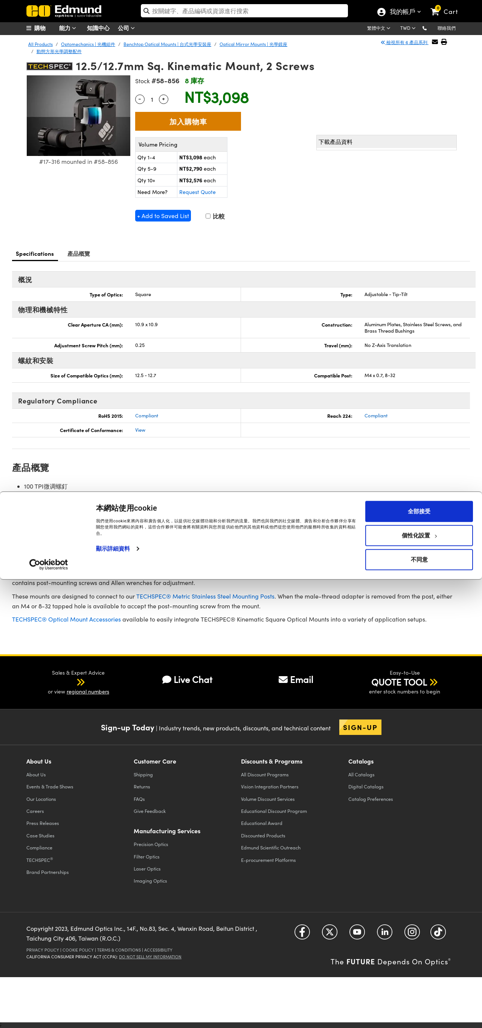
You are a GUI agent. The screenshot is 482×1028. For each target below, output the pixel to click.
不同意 (419, 1008)
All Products (40, 44)
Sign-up (360, 727)
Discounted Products (263, 835)
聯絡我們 (447, 28)
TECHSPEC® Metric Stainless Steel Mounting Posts (205, 596)
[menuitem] (45, 27)
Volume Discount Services (268, 799)
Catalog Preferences (370, 799)
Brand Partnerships (47, 872)
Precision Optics (151, 844)
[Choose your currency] (409, 29)
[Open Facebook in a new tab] (302, 935)
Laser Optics (147, 868)
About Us (36, 774)
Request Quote (197, 192)
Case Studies (40, 835)
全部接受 (419, 960)
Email (296, 679)
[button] (430, 27)
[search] (244, 10)
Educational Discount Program (274, 811)
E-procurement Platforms (268, 860)
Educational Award (261, 823)
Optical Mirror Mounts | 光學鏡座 (253, 44)
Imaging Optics (150, 880)
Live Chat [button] (187, 679)
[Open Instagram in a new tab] (412, 935)
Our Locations (41, 799)
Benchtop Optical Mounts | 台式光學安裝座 (167, 44)
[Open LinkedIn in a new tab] (385, 935)
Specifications (35, 253)
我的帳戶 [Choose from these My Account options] (402, 12)
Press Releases (42, 823)
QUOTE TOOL (399, 682)
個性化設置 (419, 984)
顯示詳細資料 (113, 997)
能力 (69, 28)
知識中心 (98, 28)
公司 (128, 28)
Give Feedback (150, 811)
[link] (447, 5)
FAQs (139, 799)
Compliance (39, 847)
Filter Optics (147, 856)
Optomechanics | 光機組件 (88, 44)
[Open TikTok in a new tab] (438, 935)
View (140, 429)
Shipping (143, 774)
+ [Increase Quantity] (163, 98)
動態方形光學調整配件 (59, 51)
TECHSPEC (39, 859)
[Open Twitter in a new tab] (330, 935)
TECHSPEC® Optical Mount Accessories (66, 619)
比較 (215, 216)
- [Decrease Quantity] (139, 98)
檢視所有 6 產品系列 (405, 42)
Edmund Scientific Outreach (270, 847)
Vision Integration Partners (270, 786)
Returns (142, 786)
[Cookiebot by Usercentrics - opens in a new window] (49, 1013)
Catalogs (361, 774)
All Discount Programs (265, 774)
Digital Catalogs (366, 786)
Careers (35, 811)
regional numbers (88, 691)
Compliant (146, 415)
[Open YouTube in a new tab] (357, 935)
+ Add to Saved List (163, 216)
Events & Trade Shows (49, 786)
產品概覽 (78, 253)
